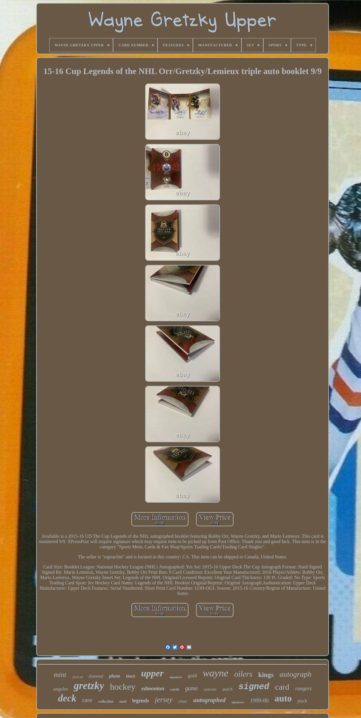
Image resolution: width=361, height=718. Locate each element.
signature (176, 677)
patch (228, 689)
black (130, 676)
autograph (295, 674)
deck (67, 698)
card (282, 686)
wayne (215, 673)
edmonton (152, 688)
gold (192, 675)
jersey (164, 700)
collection (106, 701)
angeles (61, 688)
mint (60, 674)
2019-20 (77, 677)
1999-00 (259, 700)
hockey (122, 686)
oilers (243, 674)
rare (87, 700)
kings (266, 674)
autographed (209, 700)
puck (302, 701)
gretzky (89, 685)
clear (183, 701)
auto (283, 698)
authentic (210, 689)
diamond (96, 676)
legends (140, 701)
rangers (303, 688)
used (123, 701)
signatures (237, 702)
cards (174, 689)
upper (152, 673)
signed (254, 687)
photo (114, 675)
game (191, 688)
